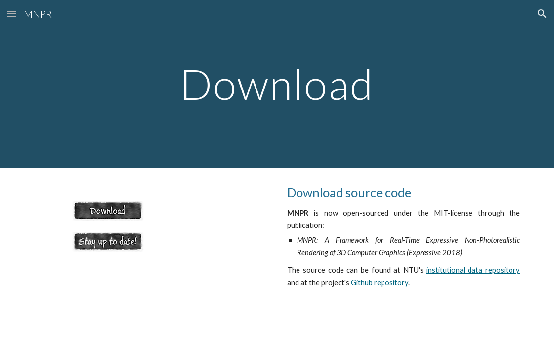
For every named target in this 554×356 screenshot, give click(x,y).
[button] (12, 13)
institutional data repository (473, 270)
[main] (277, 84)
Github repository (379, 282)
